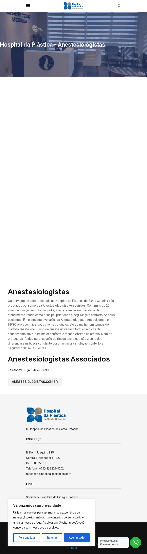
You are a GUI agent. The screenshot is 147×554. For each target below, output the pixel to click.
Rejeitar (52, 537)
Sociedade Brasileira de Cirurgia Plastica (52, 497)
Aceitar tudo (77, 537)
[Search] (119, 6)
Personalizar (26, 537)
